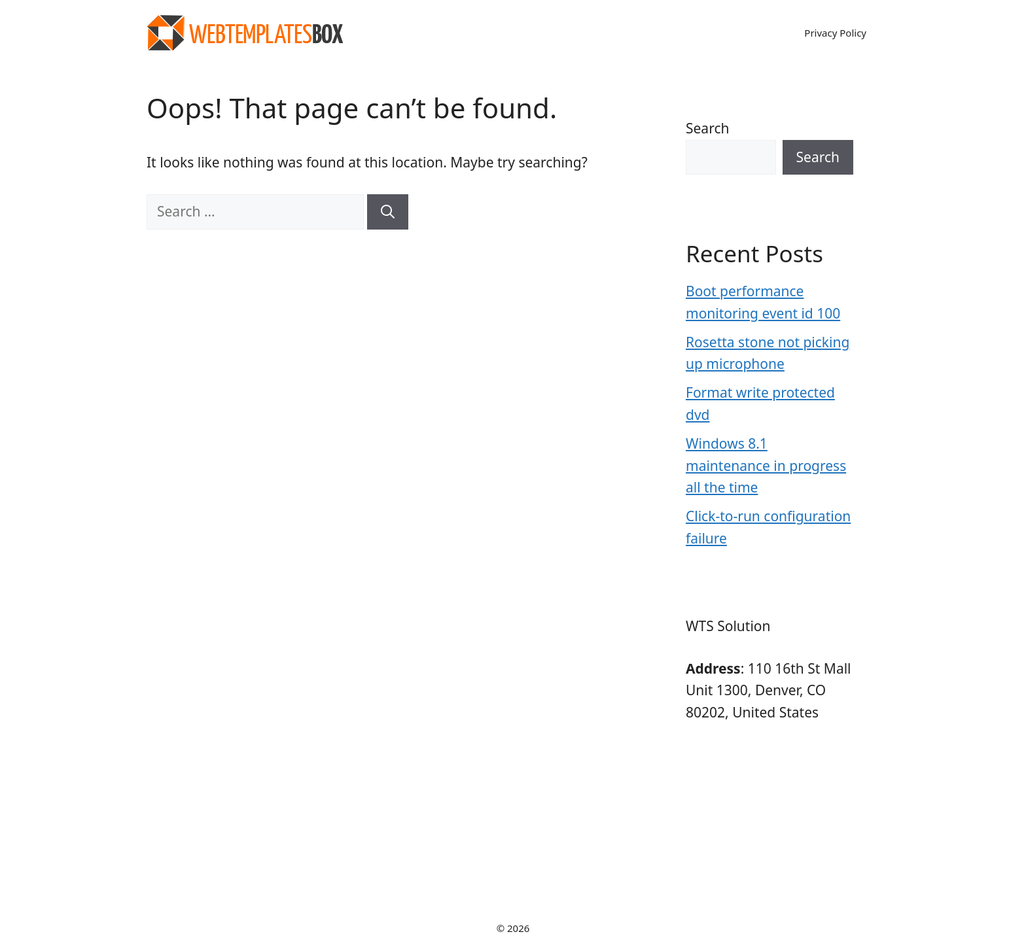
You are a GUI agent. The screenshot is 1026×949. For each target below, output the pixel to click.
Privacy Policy (835, 32)
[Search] (387, 212)
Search (707, 128)
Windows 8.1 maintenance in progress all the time (766, 465)
